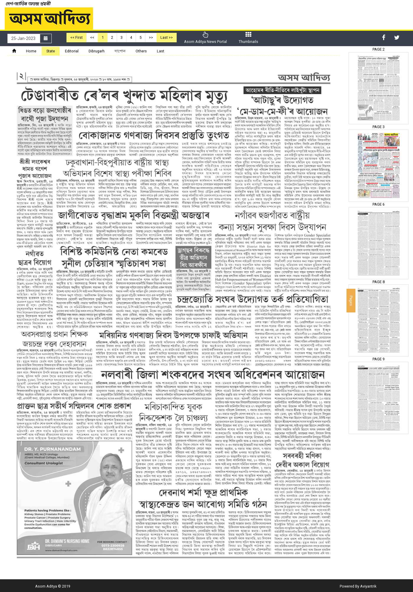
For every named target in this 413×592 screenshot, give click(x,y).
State (50, 51)
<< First (76, 37)
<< (92, 37)
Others (141, 51)
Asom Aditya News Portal (205, 38)
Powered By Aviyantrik (358, 586)
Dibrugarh (97, 51)
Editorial (72, 51)
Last (160, 51)
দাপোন (120, 51)
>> (151, 37)
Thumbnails (248, 38)
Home (31, 51)
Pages (351, 300)
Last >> (166, 37)
